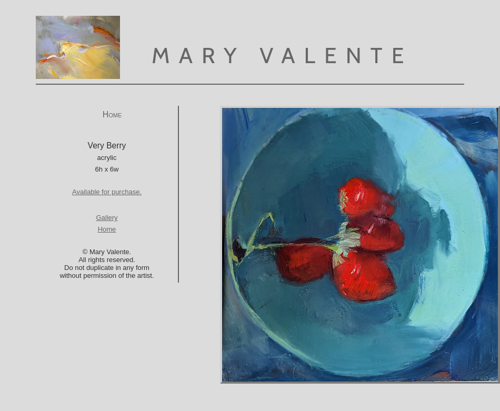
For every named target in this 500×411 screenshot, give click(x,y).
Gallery (106, 218)
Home (112, 114)
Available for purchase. (107, 192)
